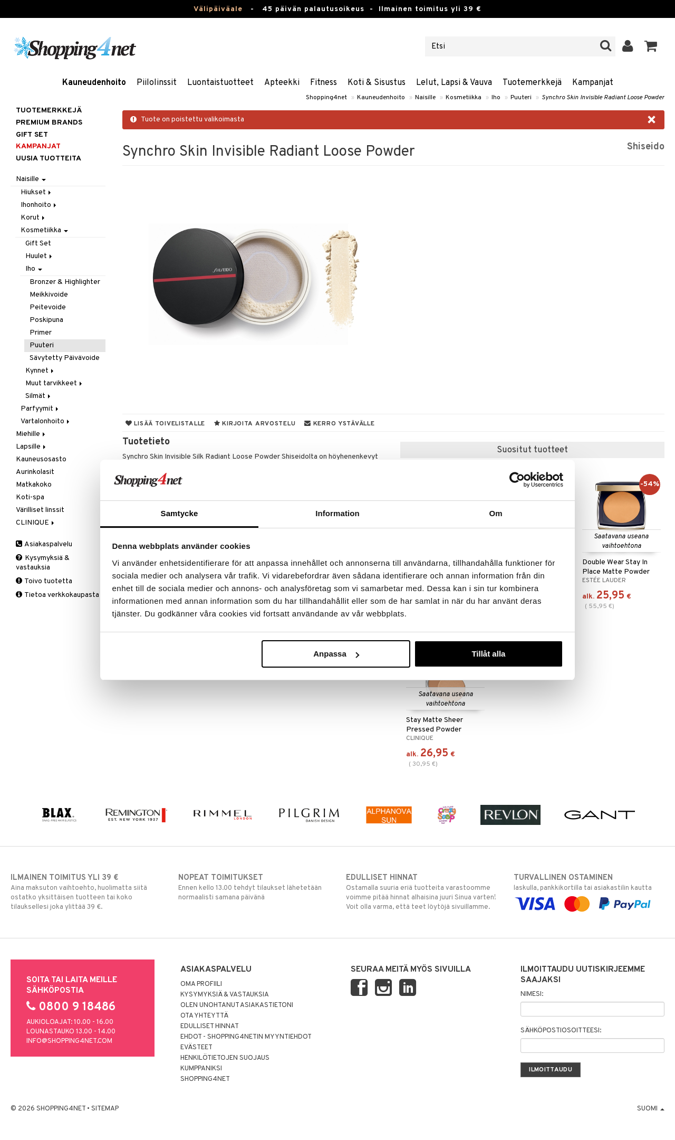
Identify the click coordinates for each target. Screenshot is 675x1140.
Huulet (39, 256)
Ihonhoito (39, 205)
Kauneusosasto (41, 459)
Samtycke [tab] (179, 513)
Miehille (31, 434)
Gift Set (38, 243)
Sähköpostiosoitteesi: (560, 1031)
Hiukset (37, 192)
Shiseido (645, 147)
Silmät (38, 396)
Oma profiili (201, 984)
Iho (495, 97)
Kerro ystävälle (339, 424)
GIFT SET (32, 134)
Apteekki (282, 83)
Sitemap (105, 1109)
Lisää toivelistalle (165, 424)
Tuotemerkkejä (532, 83)
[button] (651, 46)
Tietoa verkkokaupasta (57, 595)
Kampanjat (592, 83)
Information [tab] (337, 513)
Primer (41, 332)
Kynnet (40, 370)
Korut (33, 217)
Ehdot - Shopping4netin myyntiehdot (246, 1037)
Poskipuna (46, 320)
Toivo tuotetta (44, 581)
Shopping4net (326, 97)
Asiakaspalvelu (44, 544)
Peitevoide (48, 307)
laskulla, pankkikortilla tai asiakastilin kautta (589, 890)
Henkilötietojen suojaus (224, 1058)
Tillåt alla (488, 653)
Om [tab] (495, 513)
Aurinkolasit (35, 472)
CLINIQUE (36, 522)
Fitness (323, 83)
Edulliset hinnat (209, 1026)
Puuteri (521, 97)
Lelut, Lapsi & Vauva (454, 83)
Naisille (425, 97)
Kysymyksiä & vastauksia (43, 563)
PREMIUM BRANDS (49, 122)
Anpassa (336, 653)
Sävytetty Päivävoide (65, 358)
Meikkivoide (49, 294)
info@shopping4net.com (69, 1041)
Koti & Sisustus (377, 83)
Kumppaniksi (201, 1069)
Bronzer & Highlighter (65, 282)
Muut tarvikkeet (54, 383)
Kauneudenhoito (94, 83)
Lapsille (31, 446)
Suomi (650, 1109)
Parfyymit (40, 408)
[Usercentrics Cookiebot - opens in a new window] (517, 480)
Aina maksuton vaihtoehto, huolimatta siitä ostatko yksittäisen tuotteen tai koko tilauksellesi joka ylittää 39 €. (86, 891)
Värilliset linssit (40, 510)
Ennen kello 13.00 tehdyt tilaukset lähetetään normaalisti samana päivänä (253, 887)
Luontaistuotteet (220, 83)
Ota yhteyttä (204, 1016)
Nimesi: (531, 994)
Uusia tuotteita (48, 158)
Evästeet (196, 1047)
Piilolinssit (157, 83)
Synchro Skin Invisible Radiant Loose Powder (603, 97)
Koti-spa (30, 497)
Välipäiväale (218, 9)
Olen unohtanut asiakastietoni (236, 1005)
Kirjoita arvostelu (254, 424)
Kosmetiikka (463, 97)
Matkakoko (34, 484)
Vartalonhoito (46, 421)
